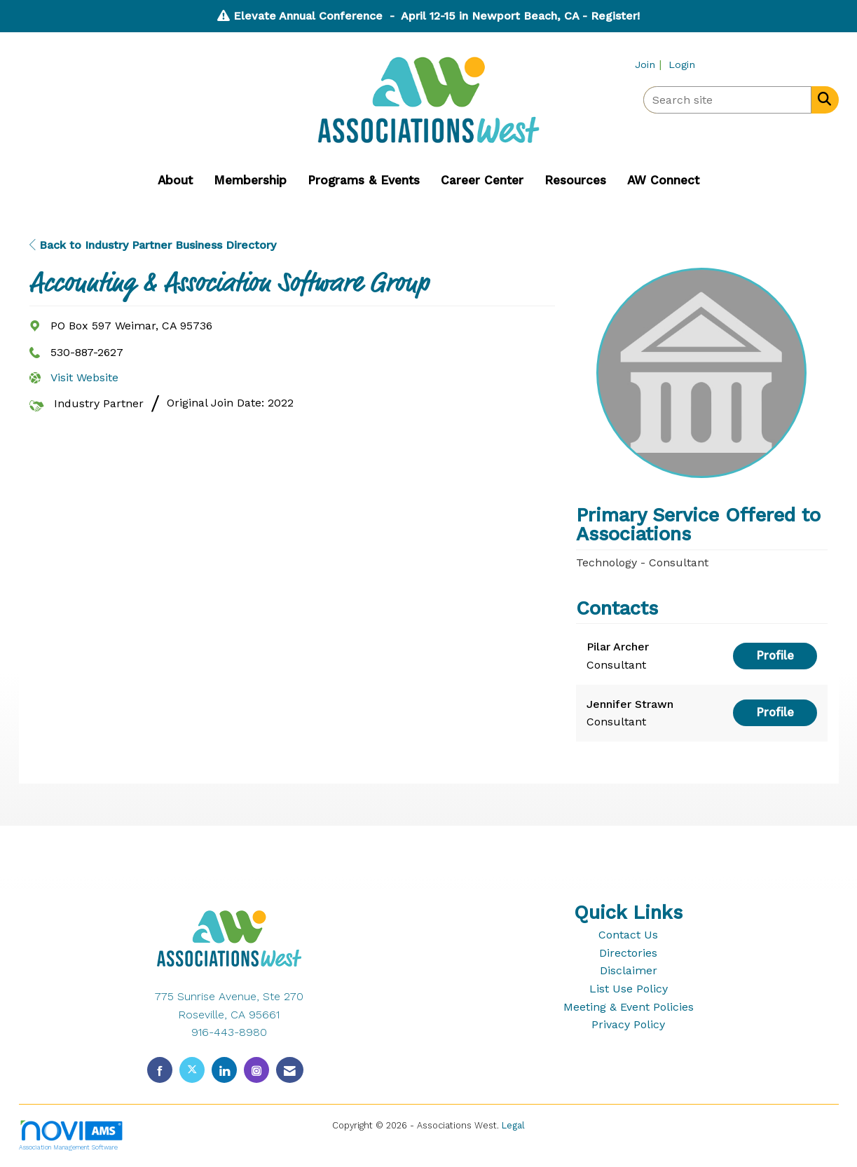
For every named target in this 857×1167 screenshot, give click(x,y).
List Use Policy (628, 988)
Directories (628, 953)
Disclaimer (628, 970)
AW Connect (663, 180)
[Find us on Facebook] (159, 1070)
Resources (575, 180)
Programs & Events (364, 180)
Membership (250, 180)
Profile (775, 655)
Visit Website (84, 377)
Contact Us (628, 934)
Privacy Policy (628, 1024)
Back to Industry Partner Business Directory (152, 245)
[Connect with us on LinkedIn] (224, 1070)
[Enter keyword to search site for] (727, 100)
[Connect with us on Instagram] (256, 1070)
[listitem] (650, 64)
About (175, 180)
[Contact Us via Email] (289, 1070)
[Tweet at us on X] (192, 1070)
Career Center (482, 180)
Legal (513, 1125)
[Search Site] (821, 98)
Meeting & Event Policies (628, 1007)
